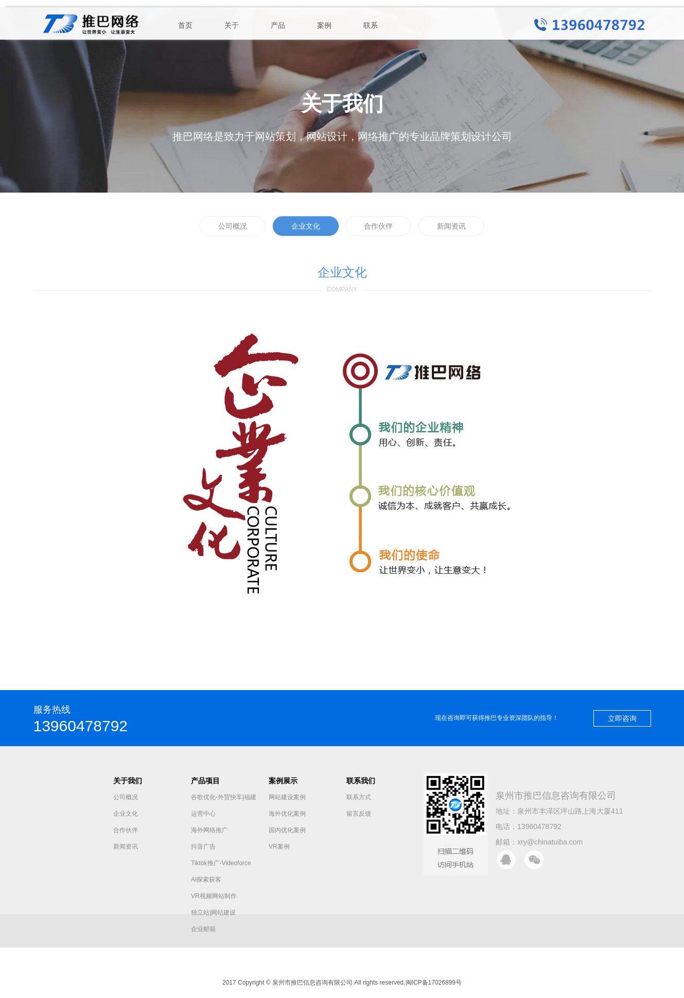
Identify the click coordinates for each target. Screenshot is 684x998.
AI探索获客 (206, 879)
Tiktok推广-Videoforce (221, 863)
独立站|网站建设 (213, 912)
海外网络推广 (209, 830)
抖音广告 (203, 846)
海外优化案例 (287, 813)
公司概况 (232, 226)
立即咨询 (622, 718)
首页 (185, 25)
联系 (370, 25)
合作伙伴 (378, 226)
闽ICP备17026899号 (434, 982)
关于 (231, 25)
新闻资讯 (451, 226)
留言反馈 (358, 813)
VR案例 (279, 846)
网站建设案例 (287, 797)
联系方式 (358, 797)
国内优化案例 (287, 830)
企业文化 (305, 226)
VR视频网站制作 (214, 896)
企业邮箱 (203, 929)
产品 (278, 25)
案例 (324, 25)
